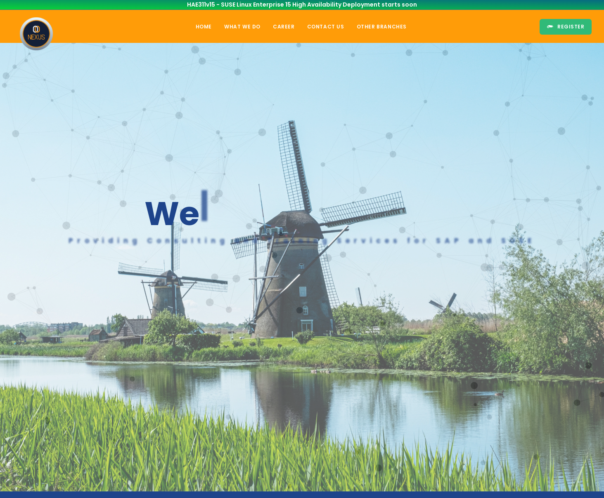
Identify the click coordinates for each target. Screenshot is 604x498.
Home (204, 26)
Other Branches (382, 26)
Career (284, 26)
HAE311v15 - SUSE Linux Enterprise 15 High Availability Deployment (283, 4)
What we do (242, 26)
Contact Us (325, 26)
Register (566, 26)
